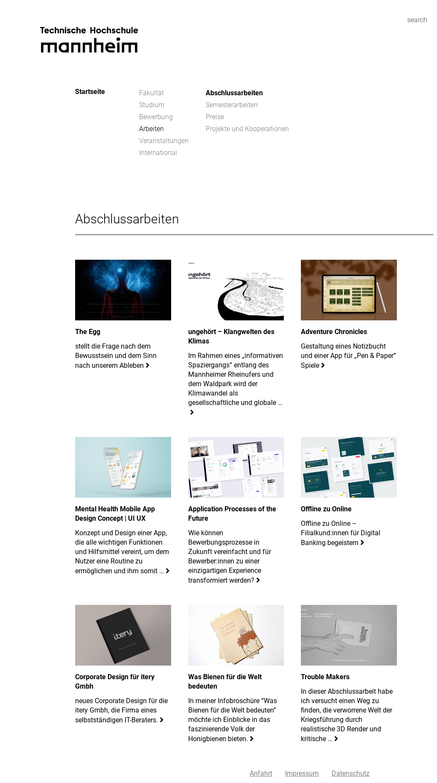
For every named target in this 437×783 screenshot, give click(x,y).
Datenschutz (351, 773)
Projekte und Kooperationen (247, 129)
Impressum (302, 773)
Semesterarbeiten (232, 105)
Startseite (90, 92)
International (158, 153)
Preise (215, 117)
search (417, 20)
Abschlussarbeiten (234, 93)
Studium (151, 105)
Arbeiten (151, 129)
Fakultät (151, 93)
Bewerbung (156, 117)
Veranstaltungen (164, 141)
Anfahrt (261, 773)
